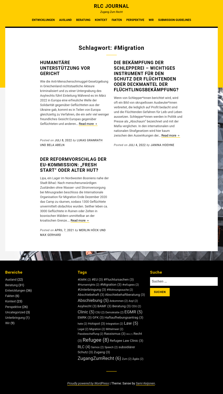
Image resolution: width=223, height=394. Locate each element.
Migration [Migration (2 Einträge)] (97, 328)
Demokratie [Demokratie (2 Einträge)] (114, 311)
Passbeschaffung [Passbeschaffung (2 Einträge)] (90, 332)
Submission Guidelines (174, 20)
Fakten (117, 20)
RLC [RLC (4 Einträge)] (84, 345)
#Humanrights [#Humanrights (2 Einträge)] (88, 283)
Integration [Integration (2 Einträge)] (114, 323)
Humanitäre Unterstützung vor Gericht (65, 68)
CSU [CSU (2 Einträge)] (100, 311)
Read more (88, 124)
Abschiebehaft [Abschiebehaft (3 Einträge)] (91, 294)
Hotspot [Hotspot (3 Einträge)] (96, 323)
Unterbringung (15, 316)
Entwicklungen (43, 20)
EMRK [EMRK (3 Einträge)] (85, 317)
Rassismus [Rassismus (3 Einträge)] (114, 333)
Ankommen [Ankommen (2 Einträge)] (119, 300)
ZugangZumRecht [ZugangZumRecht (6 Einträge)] (99, 357)
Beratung (83, 20)
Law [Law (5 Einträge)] (131, 322)
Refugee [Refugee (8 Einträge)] (96, 339)
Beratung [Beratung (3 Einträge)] (121, 305)
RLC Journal (111, 6)
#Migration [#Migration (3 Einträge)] (110, 284)
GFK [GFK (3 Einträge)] (98, 317)
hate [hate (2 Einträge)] (82, 323)
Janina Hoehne (163, 144)
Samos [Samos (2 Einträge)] (97, 346)
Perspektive (135, 20)
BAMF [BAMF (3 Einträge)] (104, 305)
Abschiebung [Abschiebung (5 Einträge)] (93, 299)
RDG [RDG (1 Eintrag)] (129, 333)
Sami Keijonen (145, 382)
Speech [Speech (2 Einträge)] (111, 346)
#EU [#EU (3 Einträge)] (97, 279)
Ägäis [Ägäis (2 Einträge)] (138, 358)
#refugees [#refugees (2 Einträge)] (130, 283)
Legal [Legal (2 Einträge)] (83, 328)
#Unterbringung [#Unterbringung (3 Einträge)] (92, 289)
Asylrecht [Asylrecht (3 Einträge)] (87, 305)
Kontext (101, 20)
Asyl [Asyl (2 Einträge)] (133, 300)
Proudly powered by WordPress (88, 382)
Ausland (65, 20)
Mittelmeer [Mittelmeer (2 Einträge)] (114, 328)
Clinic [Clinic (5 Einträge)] (86, 310)
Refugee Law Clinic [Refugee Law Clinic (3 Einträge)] (126, 340)
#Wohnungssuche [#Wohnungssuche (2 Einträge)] (120, 289)
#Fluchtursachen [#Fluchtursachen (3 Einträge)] (119, 279)
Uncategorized (15, 310)
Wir (151, 20)
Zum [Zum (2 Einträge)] (127, 358)
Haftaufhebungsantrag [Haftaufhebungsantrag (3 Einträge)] (124, 317)
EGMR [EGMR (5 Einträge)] (133, 310)
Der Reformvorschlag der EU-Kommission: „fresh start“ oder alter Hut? (74, 164)
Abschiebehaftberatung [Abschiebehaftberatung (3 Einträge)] (125, 294)
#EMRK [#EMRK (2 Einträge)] (84, 278)
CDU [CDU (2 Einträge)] (136, 305)
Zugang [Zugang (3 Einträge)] (102, 351)
